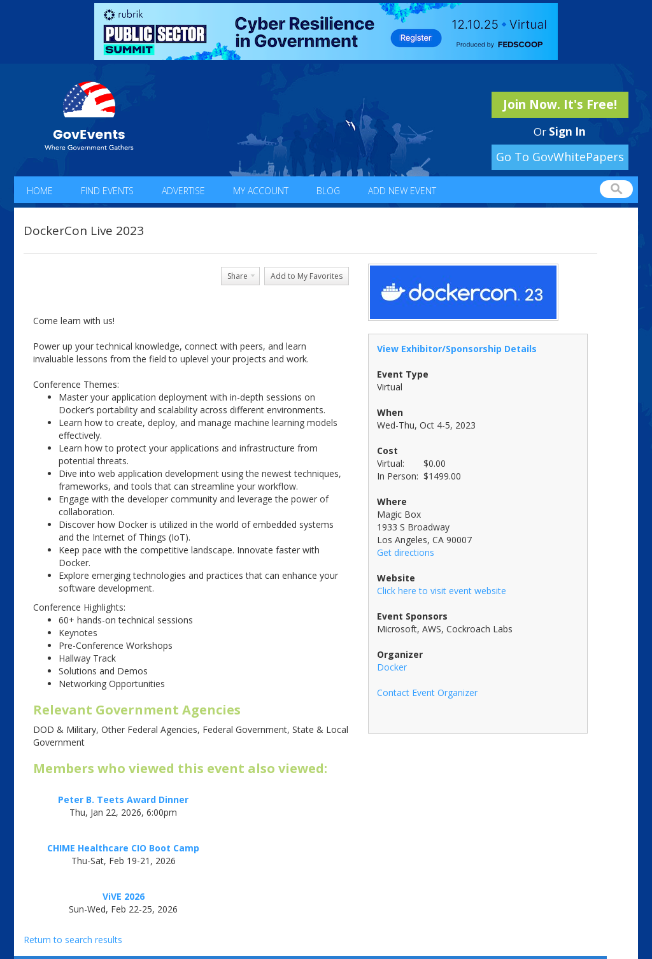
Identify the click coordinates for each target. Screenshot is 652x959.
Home (40, 191)
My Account (260, 191)
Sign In (567, 131)
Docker (392, 667)
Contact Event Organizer (427, 692)
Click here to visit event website (441, 591)
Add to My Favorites (307, 276)
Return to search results (73, 940)
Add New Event (402, 191)
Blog (328, 191)
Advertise (183, 191)
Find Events (107, 191)
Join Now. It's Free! (560, 104)
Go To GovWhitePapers (560, 156)
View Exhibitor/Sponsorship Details (457, 349)
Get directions (405, 552)
